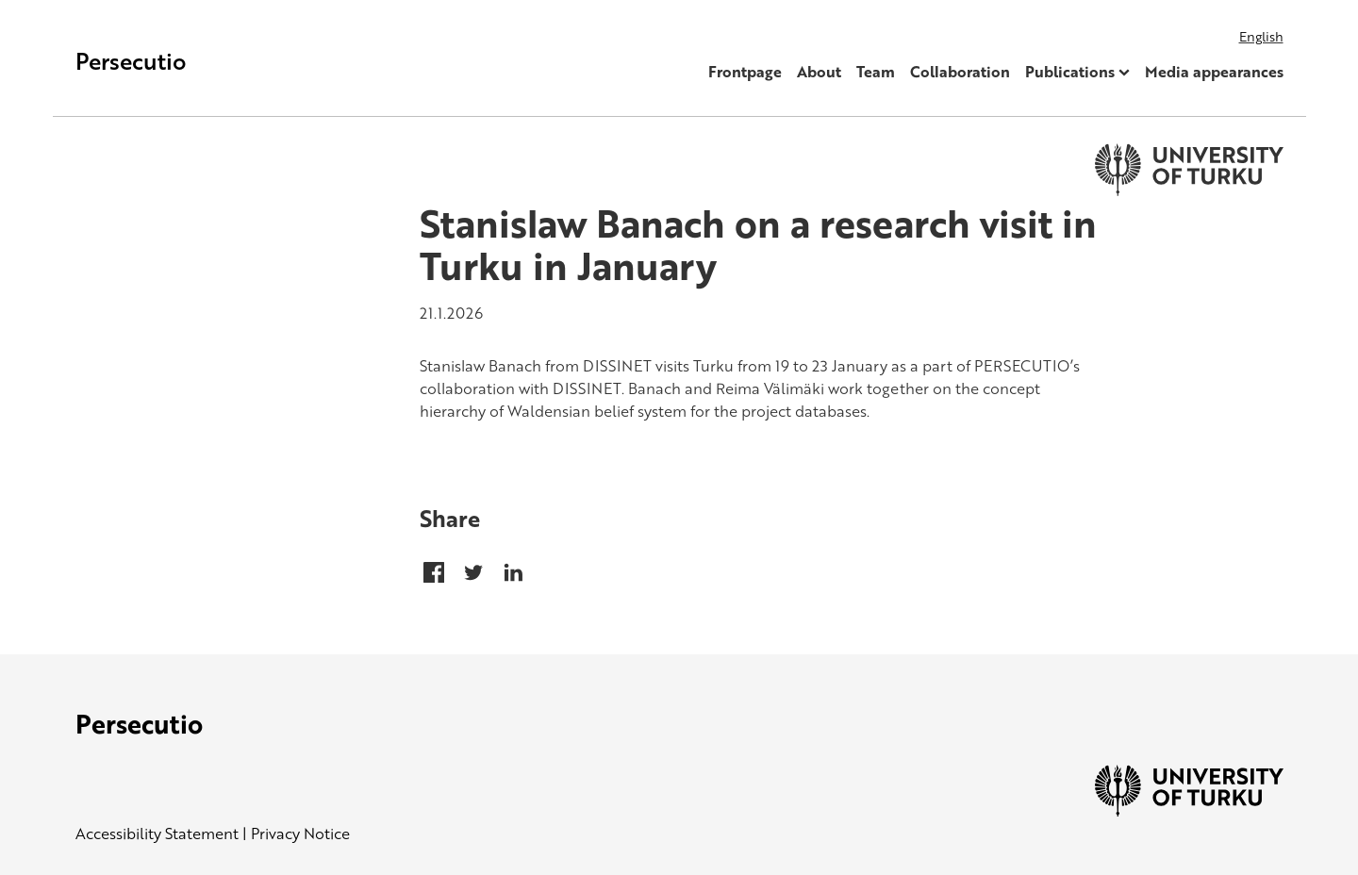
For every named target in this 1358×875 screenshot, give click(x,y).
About (819, 71)
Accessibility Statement (157, 833)
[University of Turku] (1189, 811)
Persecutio (131, 60)
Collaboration (960, 71)
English (1261, 36)
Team (875, 71)
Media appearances (1214, 71)
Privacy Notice (300, 833)
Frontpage (745, 71)
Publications (1070, 71)
